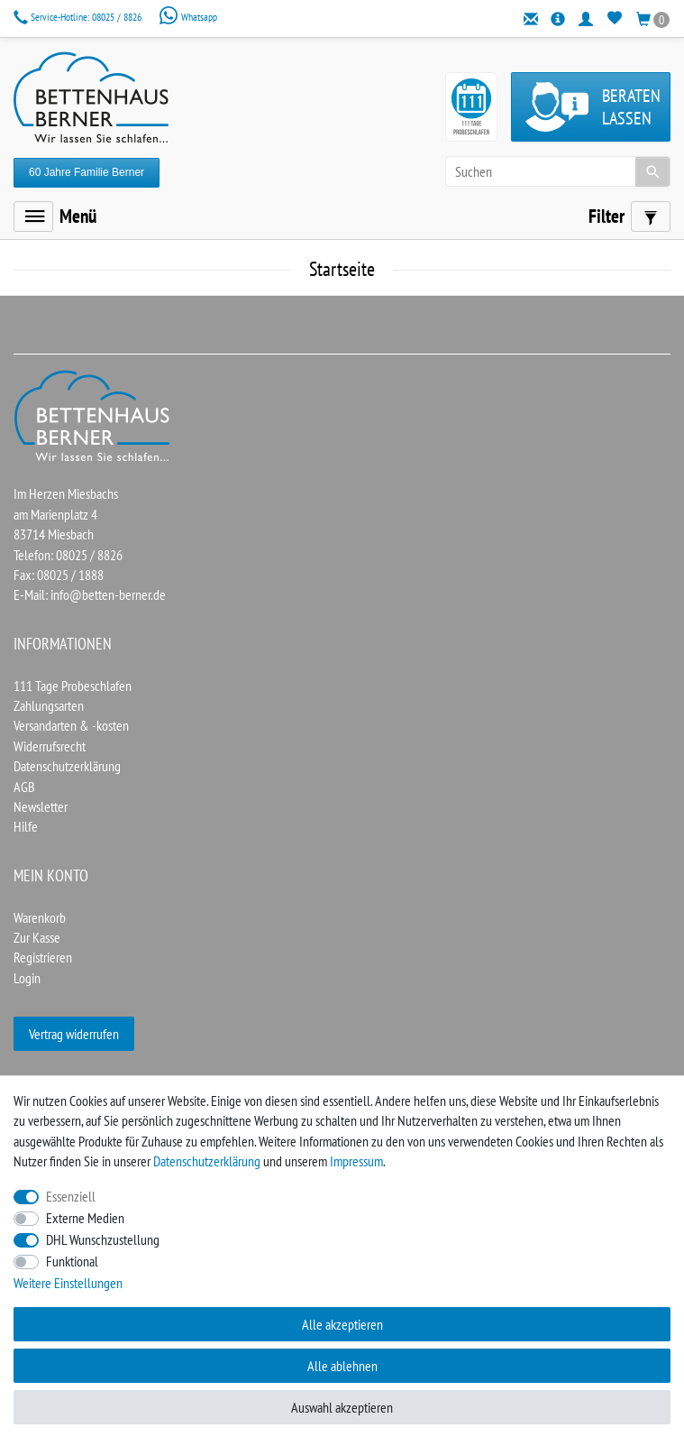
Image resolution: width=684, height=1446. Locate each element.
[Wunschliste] (615, 18)
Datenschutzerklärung (67, 766)
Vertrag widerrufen (74, 1034)
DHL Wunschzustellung (103, 1239)
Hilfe (26, 826)
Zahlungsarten (49, 705)
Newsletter (41, 806)
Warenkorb (40, 917)
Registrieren (43, 957)
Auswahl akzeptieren (342, 1407)
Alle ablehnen (342, 1366)
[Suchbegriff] (557, 171)
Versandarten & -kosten (71, 725)
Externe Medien (85, 1218)
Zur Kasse (37, 937)
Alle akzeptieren (342, 1324)
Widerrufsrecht (50, 746)
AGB (24, 787)
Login (27, 978)
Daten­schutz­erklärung (206, 1161)
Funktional (72, 1261)
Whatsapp (188, 16)
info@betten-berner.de (108, 594)
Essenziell (71, 1196)
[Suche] (652, 171)
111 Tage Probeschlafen (73, 686)
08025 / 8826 (79, 16)
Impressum (356, 1161)
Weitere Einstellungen (68, 1283)
